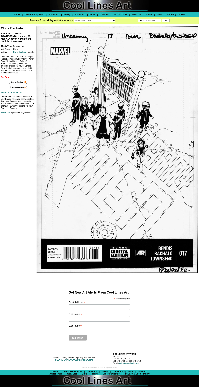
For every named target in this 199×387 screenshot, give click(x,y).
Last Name (75, 325)
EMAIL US (5, 112)
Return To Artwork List (11, 92)
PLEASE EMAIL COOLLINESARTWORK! (74, 360)
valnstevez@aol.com (129, 363)
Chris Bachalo (20, 52)
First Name (75, 314)
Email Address (77, 302)
